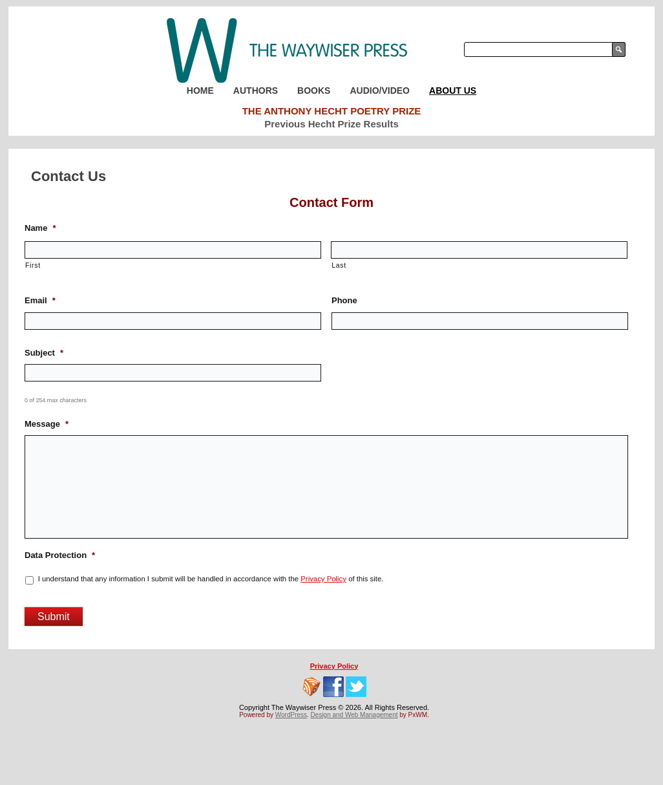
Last (339, 265)
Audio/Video (380, 90)
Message (46, 424)
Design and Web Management (354, 714)
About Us (452, 90)
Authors (255, 90)
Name (40, 228)
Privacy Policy (323, 579)
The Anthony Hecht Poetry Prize (331, 110)
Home (200, 90)
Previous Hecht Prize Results (331, 123)
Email (40, 300)
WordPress (291, 714)
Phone (344, 300)
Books (313, 90)
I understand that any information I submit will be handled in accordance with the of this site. (211, 579)
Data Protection (60, 555)
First (33, 265)
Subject (44, 353)
